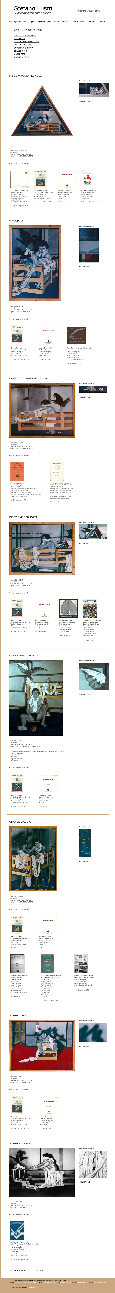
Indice (102, 22)
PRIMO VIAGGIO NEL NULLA (25, 36)
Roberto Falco (32, 1288)
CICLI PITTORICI (84, 101)
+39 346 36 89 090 (65, 1283)
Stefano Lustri (33, 8)
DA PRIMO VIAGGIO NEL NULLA (26, 42)
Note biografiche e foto (17, 22)
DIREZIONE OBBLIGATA (23, 45)
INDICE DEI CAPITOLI (18, 1271)
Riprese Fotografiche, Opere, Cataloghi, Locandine (48, 22)
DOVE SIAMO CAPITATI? (23, 48)
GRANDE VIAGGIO (21, 51)
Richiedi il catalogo (82, 1283)
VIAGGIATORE (19, 54)
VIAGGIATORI (19, 39)
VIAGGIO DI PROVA (21, 57)
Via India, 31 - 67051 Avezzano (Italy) (25, 1283)
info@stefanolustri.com (49, 1283)
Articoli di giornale (78, 22)
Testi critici (92, 22)
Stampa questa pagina (100, 1283)
